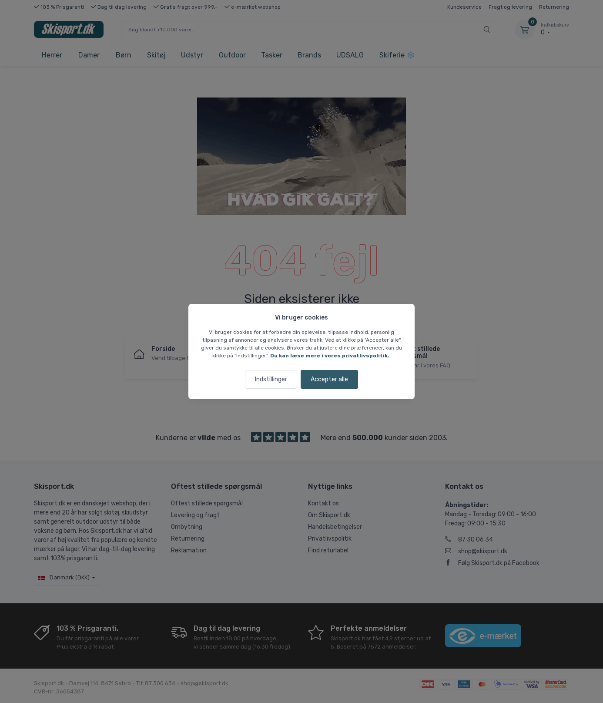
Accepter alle (329, 379)
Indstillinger (271, 379)
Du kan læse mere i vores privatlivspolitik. (329, 356)
